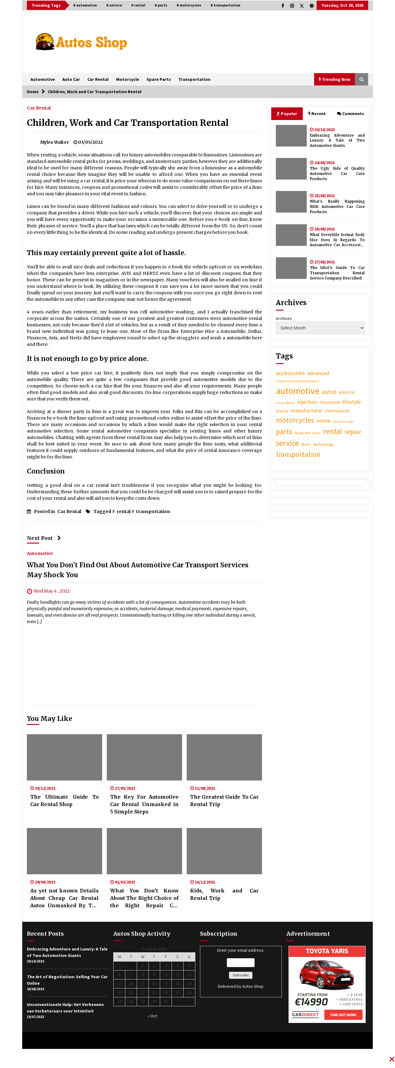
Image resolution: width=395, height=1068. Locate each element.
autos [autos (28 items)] (329, 391)
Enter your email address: (241, 968)
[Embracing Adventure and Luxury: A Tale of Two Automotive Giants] (291, 136)
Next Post (44, 538)
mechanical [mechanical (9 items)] (337, 411)
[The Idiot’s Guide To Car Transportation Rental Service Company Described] (291, 268)
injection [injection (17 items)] (307, 401)
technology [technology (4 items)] (323, 444)
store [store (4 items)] (306, 444)
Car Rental (98, 79)
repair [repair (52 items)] (352, 431)
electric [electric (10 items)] (347, 392)
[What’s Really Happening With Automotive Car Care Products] (291, 202)
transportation (153, 511)
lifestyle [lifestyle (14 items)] (352, 402)
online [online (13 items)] (324, 420)
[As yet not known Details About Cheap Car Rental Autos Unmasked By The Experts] (64, 851)
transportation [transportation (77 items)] (298, 454)
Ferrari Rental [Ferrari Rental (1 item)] (285, 403)
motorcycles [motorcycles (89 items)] (295, 420)
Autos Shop (253, 986)
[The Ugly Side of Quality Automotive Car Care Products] (291, 169)
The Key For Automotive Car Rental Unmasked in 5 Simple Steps (144, 804)
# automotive (85, 5)
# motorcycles (189, 5)
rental (124, 511)
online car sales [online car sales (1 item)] (343, 422)
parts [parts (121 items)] (284, 431)
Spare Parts (159, 79)
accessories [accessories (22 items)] (290, 373)
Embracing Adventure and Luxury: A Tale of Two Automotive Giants (337, 140)
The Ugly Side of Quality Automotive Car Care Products (337, 173)
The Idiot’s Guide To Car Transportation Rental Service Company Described (337, 273)
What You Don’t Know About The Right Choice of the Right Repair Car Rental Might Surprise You (144, 898)
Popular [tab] (286, 113)
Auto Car (71, 79)
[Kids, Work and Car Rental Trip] (224, 851)
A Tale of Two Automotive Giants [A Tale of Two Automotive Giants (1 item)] (297, 381)
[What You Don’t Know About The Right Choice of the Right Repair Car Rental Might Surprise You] (144, 851)
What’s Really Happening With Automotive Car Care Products (337, 206)
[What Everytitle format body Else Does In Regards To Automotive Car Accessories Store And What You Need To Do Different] (291, 235)
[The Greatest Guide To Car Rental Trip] (224, 757)
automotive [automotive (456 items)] (297, 390)
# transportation (225, 5)
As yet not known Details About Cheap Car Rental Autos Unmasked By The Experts (64, 898)
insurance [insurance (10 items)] (329, 402)
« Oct (152, 1016)
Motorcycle (127, 79)
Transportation (194, 79)
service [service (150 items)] (287, 443)
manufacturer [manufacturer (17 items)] (306, 410)
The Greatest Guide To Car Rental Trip (224, 800)
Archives (284, 318)
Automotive (43, 79)
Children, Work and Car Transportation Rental (128, 122)
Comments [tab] (350, 113)
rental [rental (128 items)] (332, 431)
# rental (138, 5)
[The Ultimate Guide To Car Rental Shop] (64, 757)
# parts (161, 5)
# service (114, 5)
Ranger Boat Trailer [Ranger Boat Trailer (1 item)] (308, 433)
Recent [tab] (317, 113)
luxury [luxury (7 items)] (282, 411)
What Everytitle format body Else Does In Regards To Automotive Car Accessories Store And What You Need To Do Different (337, 240)
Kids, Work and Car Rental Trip (224, 894)
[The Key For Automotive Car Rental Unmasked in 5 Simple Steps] (144, 757)
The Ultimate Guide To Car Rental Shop (64, 800)
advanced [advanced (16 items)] (318, 373)
